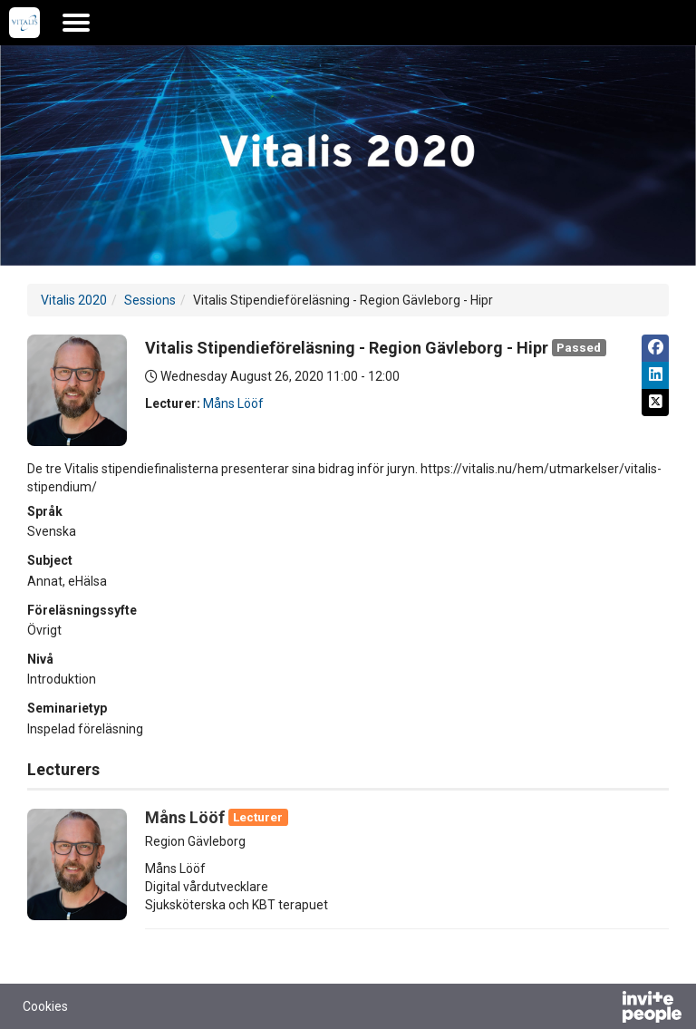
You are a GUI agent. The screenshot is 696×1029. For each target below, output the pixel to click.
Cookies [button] (45, 1006)
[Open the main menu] (76, 22)
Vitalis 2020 (74, 300)
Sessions (150, 300)
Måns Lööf (233, 403)
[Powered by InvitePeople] (604, 1009)
